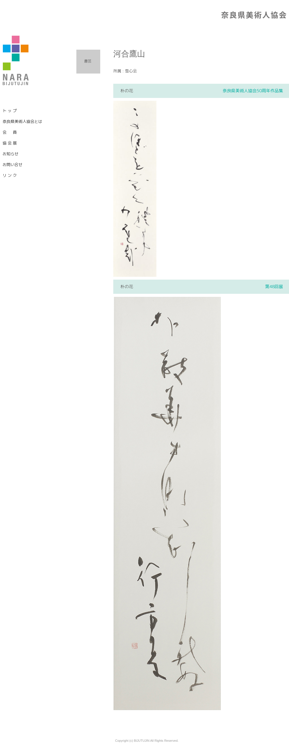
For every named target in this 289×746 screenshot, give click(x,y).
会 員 (10, 132)
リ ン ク (10, 175)
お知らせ (10, 153)
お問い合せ (12, 164)
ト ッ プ (10, 110)
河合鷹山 (129, 53)
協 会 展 (10, 143)
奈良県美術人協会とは (22, 121)
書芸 (87, 61)
